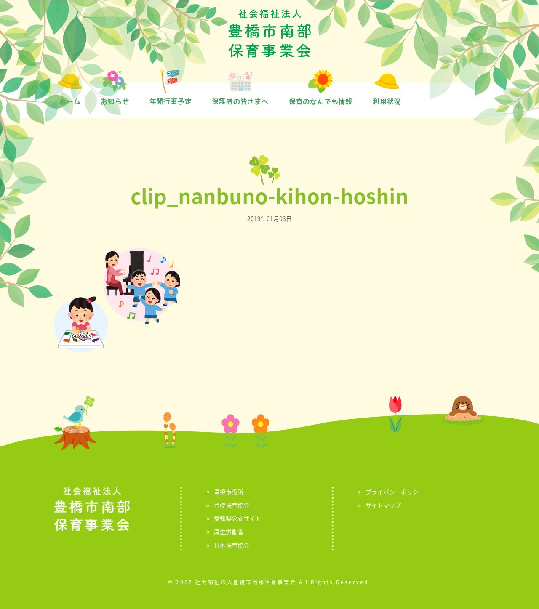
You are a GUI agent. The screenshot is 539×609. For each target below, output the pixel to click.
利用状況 (387, 101)
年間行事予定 (170, 101)
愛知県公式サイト (237, 518)
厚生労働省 (228, 531)
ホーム (69, 101)
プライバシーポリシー (395, 491)
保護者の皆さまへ (240, 101)
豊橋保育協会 (231, 505)
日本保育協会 (231, 545)
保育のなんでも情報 (320, 101)
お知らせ (115, 101)
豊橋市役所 (228, 491)
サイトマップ (383, 505)
